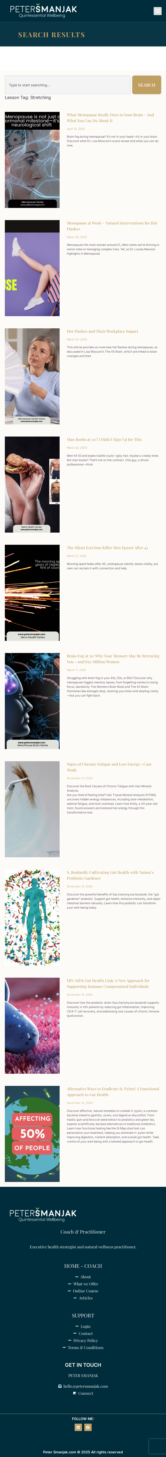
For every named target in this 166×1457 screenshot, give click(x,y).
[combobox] (67, 85)
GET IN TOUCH (83, 1365)
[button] (158, 11)
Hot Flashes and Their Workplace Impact (102, 331)
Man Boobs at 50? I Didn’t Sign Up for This (104, 439)
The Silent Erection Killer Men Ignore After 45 (107, 547)
